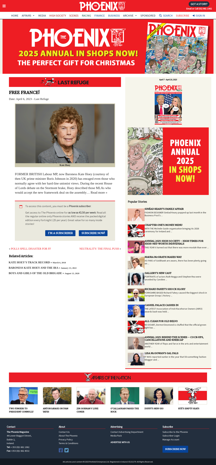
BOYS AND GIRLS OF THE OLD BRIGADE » (44, 273)
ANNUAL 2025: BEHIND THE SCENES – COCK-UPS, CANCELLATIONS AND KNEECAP (174, 339)
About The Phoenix (68, 435)
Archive (130, 15)
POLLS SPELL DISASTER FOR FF (31, 248)
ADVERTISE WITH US (120, 442)
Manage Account (171, 439)
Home (14, 15)
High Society (57, 15)
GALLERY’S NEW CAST (158, 273)
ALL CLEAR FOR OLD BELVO (161, 321)
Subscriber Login (171, 435)
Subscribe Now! (93, 233)
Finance (99, 15)
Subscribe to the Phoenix (175, 431)
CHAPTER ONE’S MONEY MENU (163, 225)
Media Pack (116, 435)
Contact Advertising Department (127, 431)
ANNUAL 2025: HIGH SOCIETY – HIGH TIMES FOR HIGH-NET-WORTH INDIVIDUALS (174, 242)
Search (168, 15)
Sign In (200, 15)
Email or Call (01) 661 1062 (199, 8)
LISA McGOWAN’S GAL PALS (161, 353)
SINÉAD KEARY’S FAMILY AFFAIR (164, 208)
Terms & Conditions (68, 443)
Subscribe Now (175, 449)
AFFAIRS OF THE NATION (108, 377)
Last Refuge (65, 82)
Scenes (73, 15)
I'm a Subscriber (60, 233)
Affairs (28, 15)
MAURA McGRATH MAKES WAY (163, 257)
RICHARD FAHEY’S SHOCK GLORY (165, 289)
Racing (86, 15)
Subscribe (182, 15)
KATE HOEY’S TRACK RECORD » (37, 262)
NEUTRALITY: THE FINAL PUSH (99, 248)
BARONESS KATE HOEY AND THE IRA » (42, 267)
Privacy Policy (66, 439)
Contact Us (64, 431)
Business (114, 15)
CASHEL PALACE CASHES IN (161, 305)
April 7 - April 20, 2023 (168, 79)
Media (42, 15)
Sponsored (148, 15)
